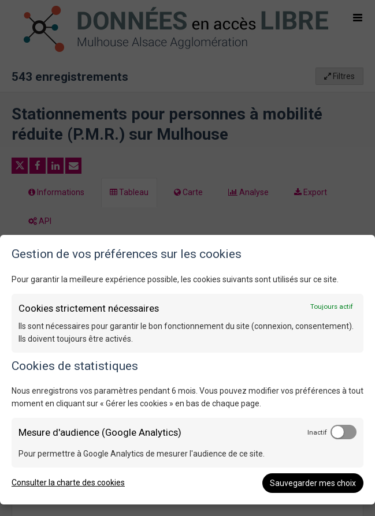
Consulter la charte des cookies (68, 482)
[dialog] (187, 369)
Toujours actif (331, 306)
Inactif (317, 432)
